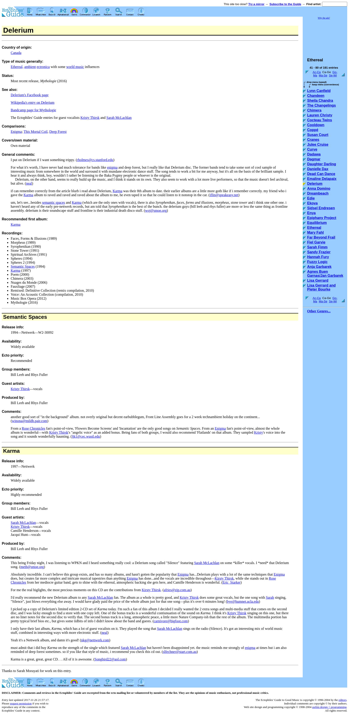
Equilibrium (317, 223)
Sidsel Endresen (321, 208)
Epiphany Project (321, 218)
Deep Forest (58, 132)
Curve (312, 149)
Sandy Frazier (319, 252)
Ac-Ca (317, 72)
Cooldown (315, 125)
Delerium (314, 183)
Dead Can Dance (321, 174)
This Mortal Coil (36, 132)
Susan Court (317, 135)
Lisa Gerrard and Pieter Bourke (321, 287)
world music (75, 67)
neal (29, 183)
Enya (311, 213)
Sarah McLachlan (119, 118)
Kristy (258, 432)
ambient (30, 67)
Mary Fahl (315, 232)
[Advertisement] (325, 36)
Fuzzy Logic (317, 262)
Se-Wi (333, 75)
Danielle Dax (317, 169)
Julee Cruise (317, 144)
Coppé (312, 130)
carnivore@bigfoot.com (171, 621)
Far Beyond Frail (321, 237)
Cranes (313, 140)
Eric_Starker (232, 582)
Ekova (312, 203)
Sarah (270, 597)
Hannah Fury (318, 257)
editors (342, 700)
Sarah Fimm (317, 247)
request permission (21, 703)
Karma (117, 191)
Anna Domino (318, 188)
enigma (112, 167)
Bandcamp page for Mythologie (33, 110)
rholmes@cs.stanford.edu (95, 160)
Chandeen (315, 96)
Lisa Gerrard (317, 280)
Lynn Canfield (319, 91)
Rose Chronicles (33, 428)
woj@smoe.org (156, 210)
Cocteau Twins (319, 120)
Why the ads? (324, 18)
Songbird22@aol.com (110, 659)
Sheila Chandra (320, 100)
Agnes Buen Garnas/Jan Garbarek (325, 273)
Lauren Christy (319, 115)
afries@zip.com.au (177, 590)
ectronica (43, 67)
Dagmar (314, 159)
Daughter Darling (321, 164)
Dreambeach (318, 193)
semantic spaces (53, 202)
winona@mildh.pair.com (29, 421)
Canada (16, 53)
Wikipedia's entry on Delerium (32, 102)
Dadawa (314, 154)
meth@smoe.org (32, 567)
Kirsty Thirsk (224, 578)
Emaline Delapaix (322, 179)
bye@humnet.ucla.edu (243, 601)
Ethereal (314, 227)
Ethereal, (17, 67)
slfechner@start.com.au (180, 652)
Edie (311, 198)
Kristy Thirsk (89, 118)
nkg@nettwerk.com (95, 640)
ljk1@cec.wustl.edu (86, 436)
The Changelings (321, 105)
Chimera (314, 110)
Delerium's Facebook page (30, 95)
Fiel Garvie (316, 242)
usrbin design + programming (329, 707)
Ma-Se (323, 75)
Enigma (16, 132)
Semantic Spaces (23, 266)
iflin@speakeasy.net (224, 195)
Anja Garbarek (319, 267)
